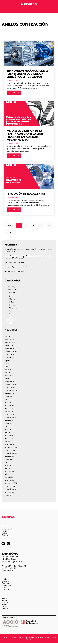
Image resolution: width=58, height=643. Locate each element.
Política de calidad (42, 637)
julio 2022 (8, 459)
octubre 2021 (10, 486)
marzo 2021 (9, 492)
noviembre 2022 (11, 447)
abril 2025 (8, 372)
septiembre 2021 (11, 489)
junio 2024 (9, 399)
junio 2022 (9, 462)
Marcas (9, 323)
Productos (5, 525)
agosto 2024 (9, 393)
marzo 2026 (9, 339)
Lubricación (13, 305)
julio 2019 (8, 495)
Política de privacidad (26, 637)
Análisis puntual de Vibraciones (15, 271)
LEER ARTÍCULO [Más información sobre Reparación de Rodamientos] (14, 209)
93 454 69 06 (23, 566)
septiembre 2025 (11, 357)
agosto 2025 (9, 360)
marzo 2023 (9, 435)
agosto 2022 (9, 456)
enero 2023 (9, 441)
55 (50, 224)
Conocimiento (12, 290)
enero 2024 (9, 411)
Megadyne (13, 308)
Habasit (11, 302)
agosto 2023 (9, 420)
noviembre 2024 (11, 384)
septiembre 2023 (11, 417)
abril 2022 (8, 468)
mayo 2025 (9, 369)
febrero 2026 (10, 342)
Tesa (10, 317)
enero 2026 (9, 345)
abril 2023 (8, 432)
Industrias (5, 531)
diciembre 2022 (10, 444)
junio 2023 (9, 426)
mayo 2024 (9, 402)
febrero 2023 (10, 438)
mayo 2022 (9, 465)
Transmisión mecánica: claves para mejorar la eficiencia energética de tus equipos (27, 74)
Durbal (11, 296)
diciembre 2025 (10, 348)
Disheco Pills (11, 293)
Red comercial (7, 529)
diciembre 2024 (10, 381)
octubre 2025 (10, 354)
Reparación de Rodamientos (26, 194)
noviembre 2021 (11, 483)
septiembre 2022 (11, 453)
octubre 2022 (10, 450)
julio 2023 (8, 423)
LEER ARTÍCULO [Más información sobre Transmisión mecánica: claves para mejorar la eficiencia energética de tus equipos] (14, 93)
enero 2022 (9, 477)
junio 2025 (9, 366)
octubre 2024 (10, 387)
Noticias (4, 533)
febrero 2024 (10, 408)
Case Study (11, 287)
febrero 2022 (10, 474)
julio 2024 (8, 396)
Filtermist (12, 299)
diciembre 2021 (10, 480)
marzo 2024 (9, 405)
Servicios (5, 527)
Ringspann (12, 311)
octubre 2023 (10, 414)
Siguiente (10, 232)
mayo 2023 (9, 429)
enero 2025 (9, 378)
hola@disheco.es (7, 570)
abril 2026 (8, 336)
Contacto (5, 535)
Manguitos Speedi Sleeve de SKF (16, 267)
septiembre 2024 (11, 390)
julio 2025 (8, 363)
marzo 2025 (9, 375)
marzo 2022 (9, 471)
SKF (10, 314)
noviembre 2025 (11, 351)
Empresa (10, 320)
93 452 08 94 (10, 566)
